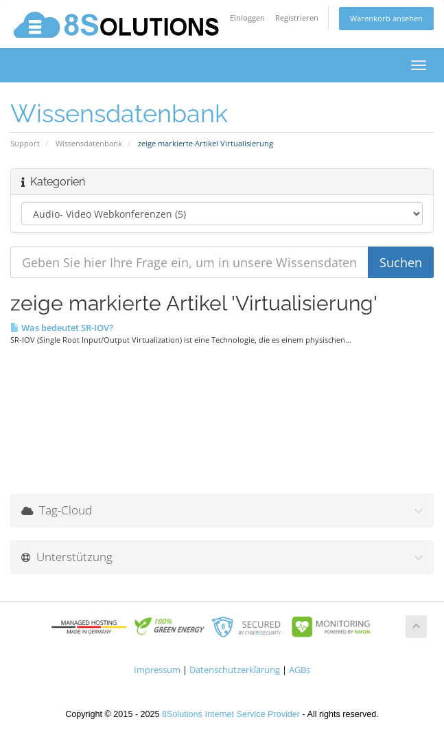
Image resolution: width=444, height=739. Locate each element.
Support (25, 143)
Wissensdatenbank (89, 143)
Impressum (157, 670)
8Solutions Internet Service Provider (231, 714)
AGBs (299, 670)
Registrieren (296, 17)
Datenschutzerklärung (234, 670)
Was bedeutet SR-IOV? (61, 327)
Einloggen (247, 17)
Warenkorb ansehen (386, 18)
